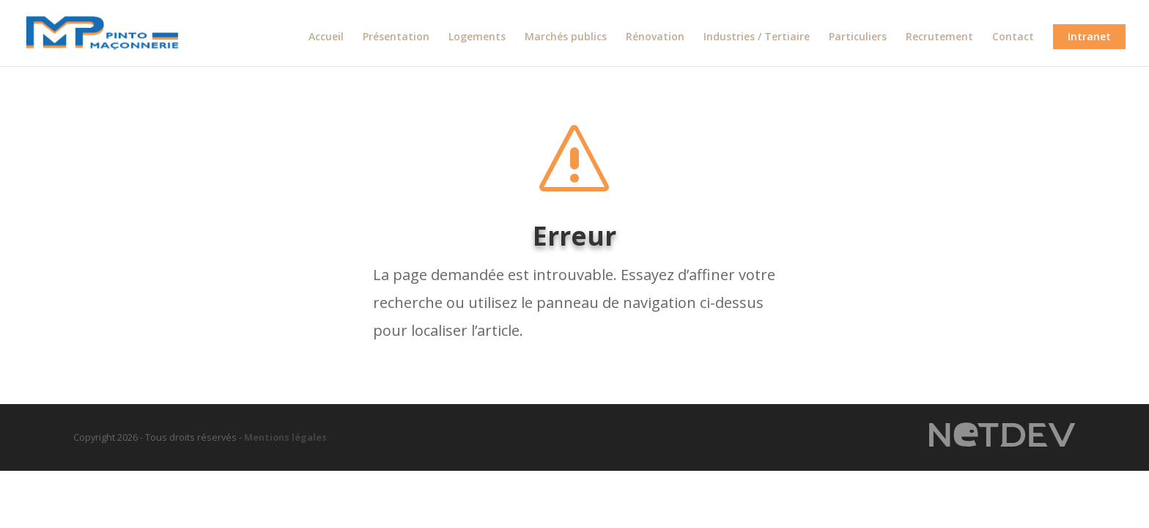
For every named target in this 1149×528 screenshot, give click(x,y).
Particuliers (858, 37)
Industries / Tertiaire (756, 37)
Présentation (396, 37)
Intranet (1089, 36)
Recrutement (939, 37)
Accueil (326, 37)
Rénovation (655, 37)
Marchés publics (566, 37)
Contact (1013, 37)
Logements (477, 37)
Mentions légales (285, 437)
